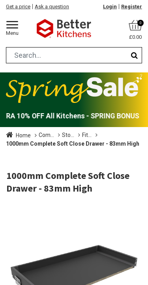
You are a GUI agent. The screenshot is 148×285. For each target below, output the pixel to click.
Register (131, 6)
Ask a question (52, 6)
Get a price (18, 6)
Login (110, 6)
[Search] (134, 55)
